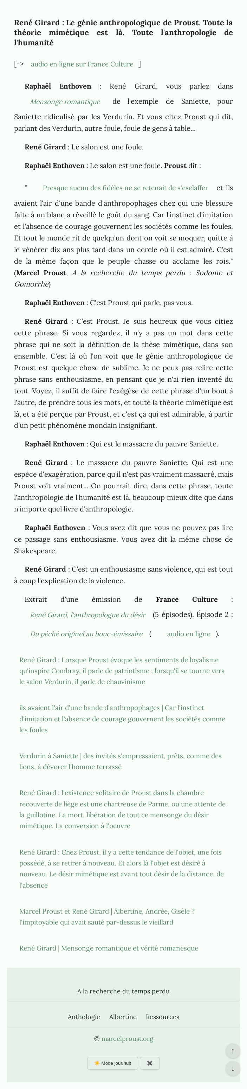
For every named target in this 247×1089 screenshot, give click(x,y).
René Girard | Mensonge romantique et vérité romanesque (108, 948)
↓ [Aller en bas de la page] (233, 1068)
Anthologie (84, 1017)
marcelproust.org (127, 1039)
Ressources (162, 1017)
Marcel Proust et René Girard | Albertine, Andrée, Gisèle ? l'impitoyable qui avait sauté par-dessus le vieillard (107, 916)
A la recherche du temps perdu (123, 991)
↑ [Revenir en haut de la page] (233, 1050)
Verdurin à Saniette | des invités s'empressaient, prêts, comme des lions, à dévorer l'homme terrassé (120, 761)
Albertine (123, 1017)
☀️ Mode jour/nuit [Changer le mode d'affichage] (112, 1063)
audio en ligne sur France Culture (82, 64)
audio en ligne (188, 634)
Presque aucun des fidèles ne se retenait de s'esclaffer (125, 187)
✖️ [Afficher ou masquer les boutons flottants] (150, 1063)
